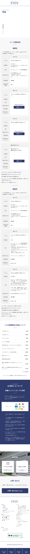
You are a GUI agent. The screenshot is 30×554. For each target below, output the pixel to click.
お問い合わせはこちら (15, 491)
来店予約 (2, 527)
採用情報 (4, 507)
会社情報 (2, 504)
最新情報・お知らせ (19, 514)
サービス (17, 504)
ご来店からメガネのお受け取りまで (23, 521)
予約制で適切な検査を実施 (22, 507)
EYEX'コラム (18, 517)
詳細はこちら (19, 107)
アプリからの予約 (5, 528)
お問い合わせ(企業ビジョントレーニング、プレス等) (8, 511)
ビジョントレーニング (21, 520)
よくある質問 (20, 524)
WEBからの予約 (5, 530)
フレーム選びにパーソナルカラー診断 (23, 510)
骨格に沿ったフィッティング (22, 511)
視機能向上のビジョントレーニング (23, 513)
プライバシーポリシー (6, 512)
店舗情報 (2, 514)
